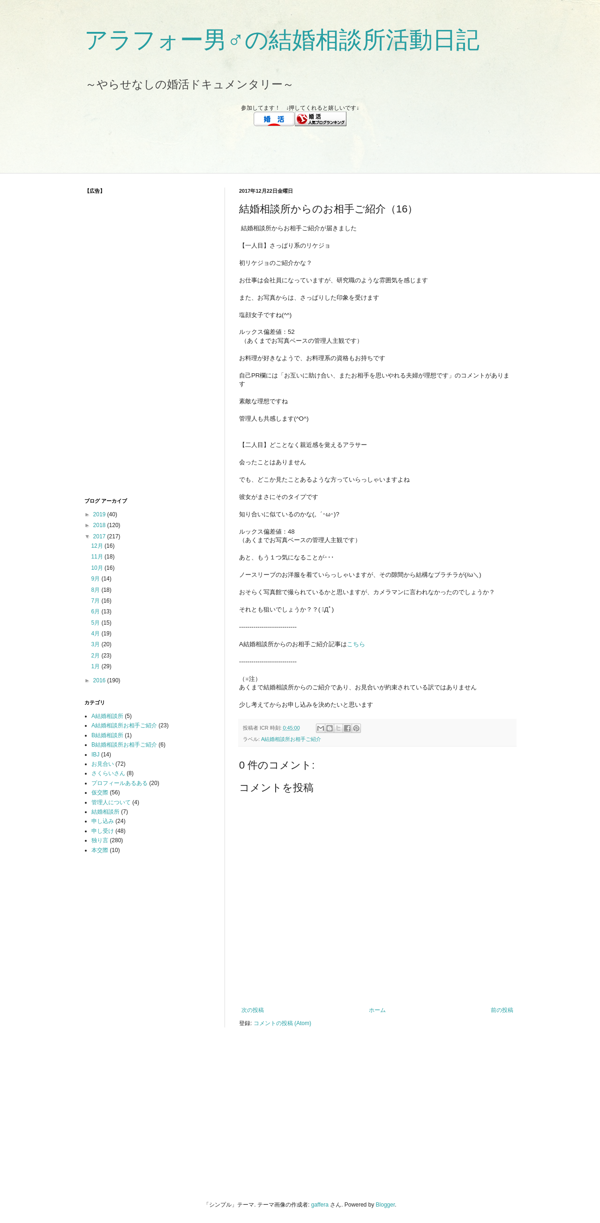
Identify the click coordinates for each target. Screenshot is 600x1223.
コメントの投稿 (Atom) (282, 1023)
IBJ (95, 754)
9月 (96, 578)
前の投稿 (502, 1010)
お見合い (102, 764)
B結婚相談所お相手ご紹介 (124, 744)
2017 (100, 536)
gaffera (320, 1204)
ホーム (377, 1010)
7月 (96, 600)
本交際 (99, 850)
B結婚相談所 (107, 735)
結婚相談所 (105, 811)
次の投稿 (252, 1010)
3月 (96, 644)
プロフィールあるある (119, 783)
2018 (100, 525)
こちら (356, 644)
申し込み (102, 821)
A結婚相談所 (107, 716)
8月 (96, 590)
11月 (98, 556)
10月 (98, 568)
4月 (96, 633)
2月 (96, 655)
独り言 (99, 840)
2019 (100, 514)
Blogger (385, 1204)
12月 (98, 546)
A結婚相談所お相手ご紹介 (291, 739)
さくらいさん (108, 773)
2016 (100, 680)
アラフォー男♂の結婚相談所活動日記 (282, 40)
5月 (96, 622)
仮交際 (99, 792)
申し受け (102, 831)
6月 (96, 611)
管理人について (111, 802)
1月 (96, 666)
